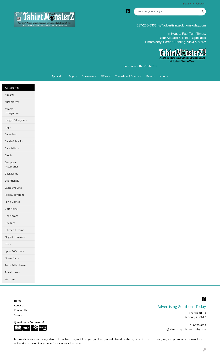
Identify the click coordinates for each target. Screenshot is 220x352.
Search (18, 315)
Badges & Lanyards (16, 120)
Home (125, 66)
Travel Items (12, 272)
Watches (10, 279)
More (164, 76)
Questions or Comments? (29, 322)
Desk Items (11, 173)
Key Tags (10, 223)
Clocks (9, 155)
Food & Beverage (14, 194)
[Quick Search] (166, 11)
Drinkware (89, 76)
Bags (72, 76)
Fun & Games (12, 201)
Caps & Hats (12, 148)
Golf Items (11, 208)
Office (106, 76)
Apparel (58, 76)
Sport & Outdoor (14, 251)
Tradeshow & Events (128, 76)
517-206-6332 (198, 325)
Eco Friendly (12, 180)
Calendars (10, 134)
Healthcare (11, 216)
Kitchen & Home (14, 230)
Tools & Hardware (15, 265)
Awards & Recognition (12, 111)
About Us (136, 66)
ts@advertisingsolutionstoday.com (181, 25)
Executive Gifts (13, 187)
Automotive (12, 102)
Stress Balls (12, 258)
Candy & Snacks (14, 141)
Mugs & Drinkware (15, 237)
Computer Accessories (11, 164)
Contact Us (150, 66)
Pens (150, 76)
